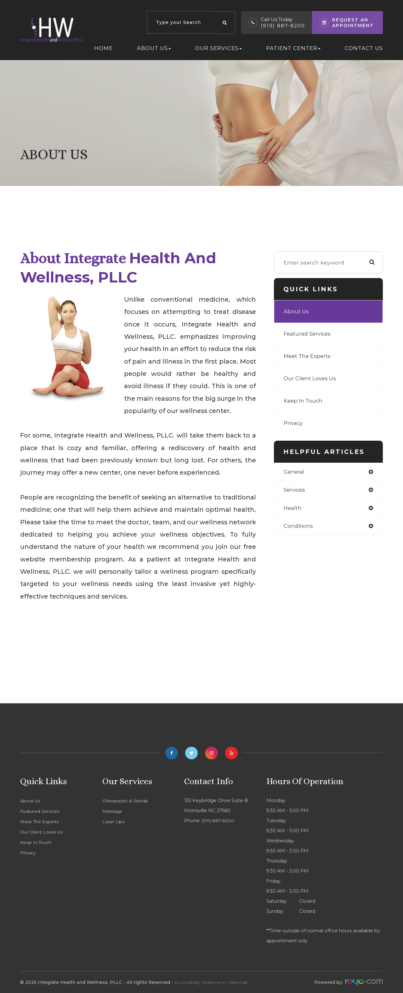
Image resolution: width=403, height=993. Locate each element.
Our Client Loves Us (311, 378)
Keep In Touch (304, 400)
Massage (112, 811)
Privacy (294, 423)
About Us (297, 311)
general (295, 472)
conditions (299, 527)
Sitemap (239, 982)
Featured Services (309, 333)
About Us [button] (154, 48)
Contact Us (364, 48)
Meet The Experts (308, 356)
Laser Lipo (114, 821)
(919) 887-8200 (283, 26)
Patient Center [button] (293, 48)
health (293, 508)
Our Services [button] (218, 48)
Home (103, 48)
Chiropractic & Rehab (126, 801)
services (295, 490)
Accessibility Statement (199, 982)
